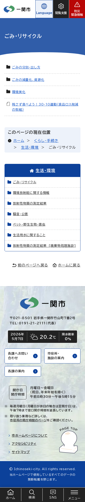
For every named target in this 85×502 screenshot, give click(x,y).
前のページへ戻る (30, 265)
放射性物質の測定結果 (29, 203)
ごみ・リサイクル (24, 182)
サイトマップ (19, 452)
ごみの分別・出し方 (26, 67)
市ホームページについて (28, 435)
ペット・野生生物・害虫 (29, 224)
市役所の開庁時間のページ (28, 420)
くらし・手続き (46, 140)
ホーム (18, 140)
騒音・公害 (20, 214)
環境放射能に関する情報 (31, 192)
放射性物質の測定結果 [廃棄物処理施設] (44, 245)
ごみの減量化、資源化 (28, 79)
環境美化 (18, 92)
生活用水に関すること (29, 235)
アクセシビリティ (22, 443)
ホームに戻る (66, 265)
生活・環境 (30, 147)
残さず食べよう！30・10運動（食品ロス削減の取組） (45, 107)
